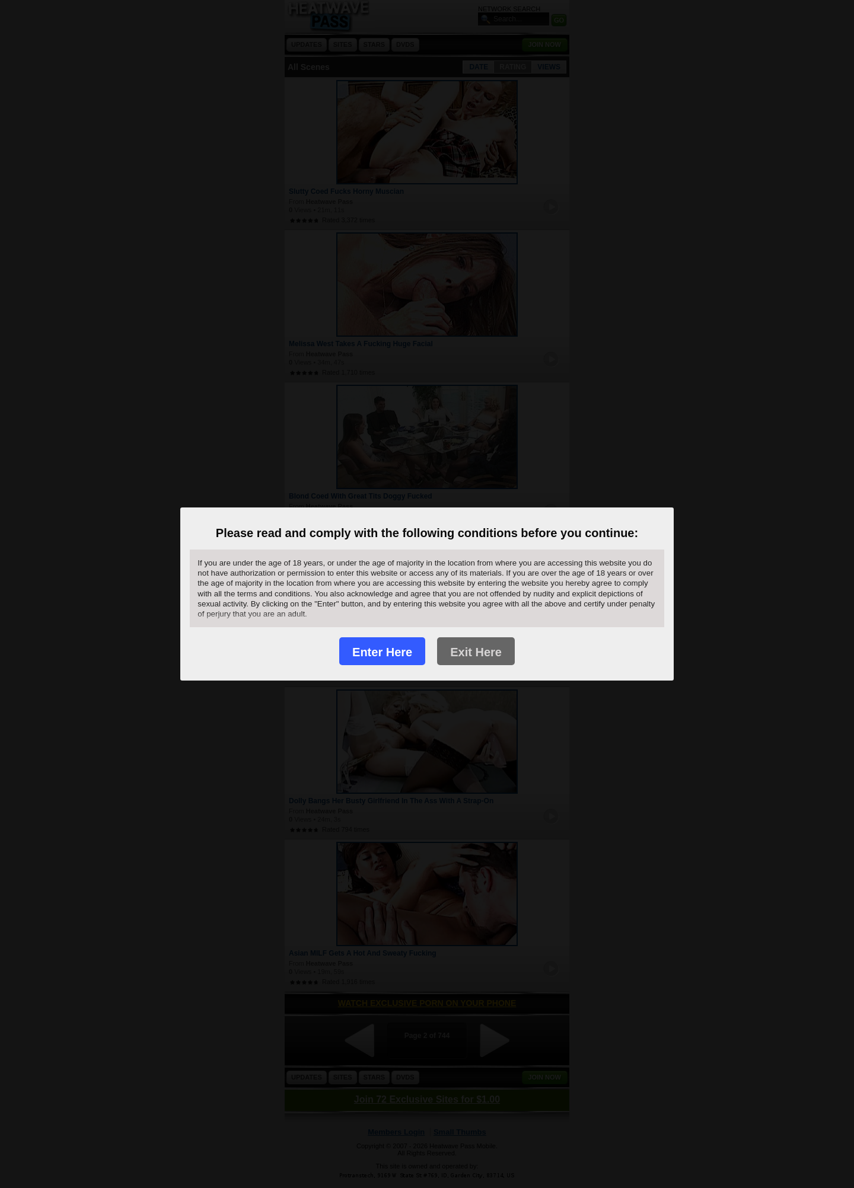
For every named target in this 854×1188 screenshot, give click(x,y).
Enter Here (382, 652)
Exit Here (476, 652)
